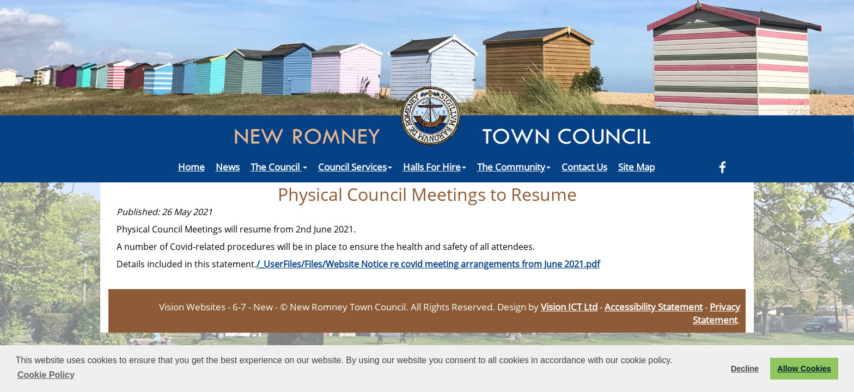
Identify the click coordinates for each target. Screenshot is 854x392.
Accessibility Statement (654, 306)
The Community (514, 166)
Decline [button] (745, 368)
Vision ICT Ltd (569, 306)
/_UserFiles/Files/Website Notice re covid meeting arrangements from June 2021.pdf (428, 264)
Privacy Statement (716, 313)
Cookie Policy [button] (46, 374)
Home (191, 166)
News (228, 166)
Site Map (636, 166)
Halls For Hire (434, 166)
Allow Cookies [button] (804, 368)
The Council (279, 166)
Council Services (355, 166)
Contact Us (584, 166)
